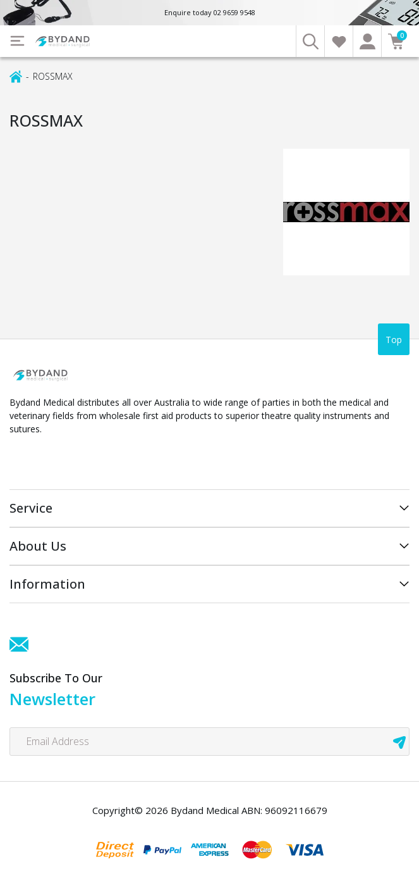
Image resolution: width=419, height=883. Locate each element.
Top (394, 340)
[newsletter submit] (399, 741)
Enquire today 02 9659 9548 (209, 12)
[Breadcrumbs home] (15, 76)
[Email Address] (209, 741)
